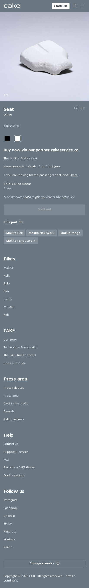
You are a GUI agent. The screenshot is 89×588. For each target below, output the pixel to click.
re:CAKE (9, 307)
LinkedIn (9, 515)
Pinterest (10, 531)
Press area (11, 395)
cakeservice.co (64, 150)
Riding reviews (14, 419)
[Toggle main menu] (82, 6)
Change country (45, 563)
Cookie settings (14, 475)
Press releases (14, 387)
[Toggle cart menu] (75, 6)
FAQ (6, 459)
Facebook (11, 508)
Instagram (11, 500)
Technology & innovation (21, 347)
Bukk (7, 283)
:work (8, 299)
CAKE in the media (16, 403)
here (74, 175)
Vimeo (8, 547)
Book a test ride (15, 363)
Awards (9, 411)
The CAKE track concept (20, 355)
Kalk (7, 275)
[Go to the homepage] (12, 6)
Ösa (6, 291)
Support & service (16, 451)
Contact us (60, 6)
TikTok (8, 523)
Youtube (9, 539)
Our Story (10, 339)
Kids (7, 314)
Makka (8, 267)
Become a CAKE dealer (19, 467)
